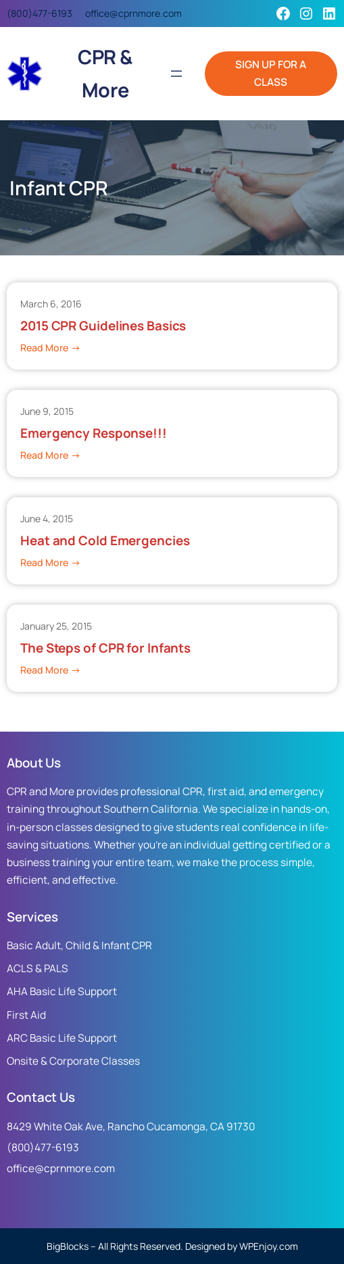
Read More (50, 348)
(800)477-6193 (39, 13)
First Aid (26, 1015)
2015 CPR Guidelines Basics (103, 326)
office (97, 13)
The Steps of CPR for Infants (105, 648)
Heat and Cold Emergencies (105, 541)
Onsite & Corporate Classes (73, 1061)
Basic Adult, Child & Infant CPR (79, 945)
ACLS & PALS (37, 968)
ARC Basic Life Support (62, 1038)
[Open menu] (176, 74)
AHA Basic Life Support (62, 991)
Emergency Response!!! (93, 433)
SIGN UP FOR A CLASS (270, 73)
